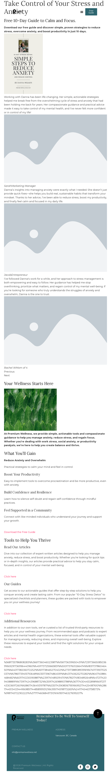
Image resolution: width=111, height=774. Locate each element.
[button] (81, 12)
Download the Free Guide (19, 532)
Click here (10, 576)
